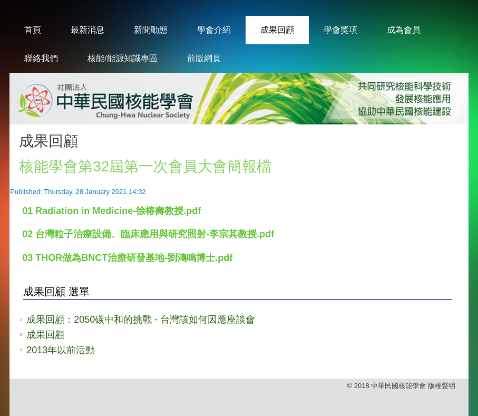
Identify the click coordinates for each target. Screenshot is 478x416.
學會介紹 (214, 29)
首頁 (32, 29)
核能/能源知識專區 (122, 58)
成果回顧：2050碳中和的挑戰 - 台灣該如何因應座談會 (140, 319)
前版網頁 (204, 58)
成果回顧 (277, 29)
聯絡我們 (41, 58)
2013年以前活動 (60, 350)
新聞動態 (151, 29)
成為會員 (404, 29)
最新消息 (87, 29)
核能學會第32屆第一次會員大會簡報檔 (145, 166)
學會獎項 (340, 29)
